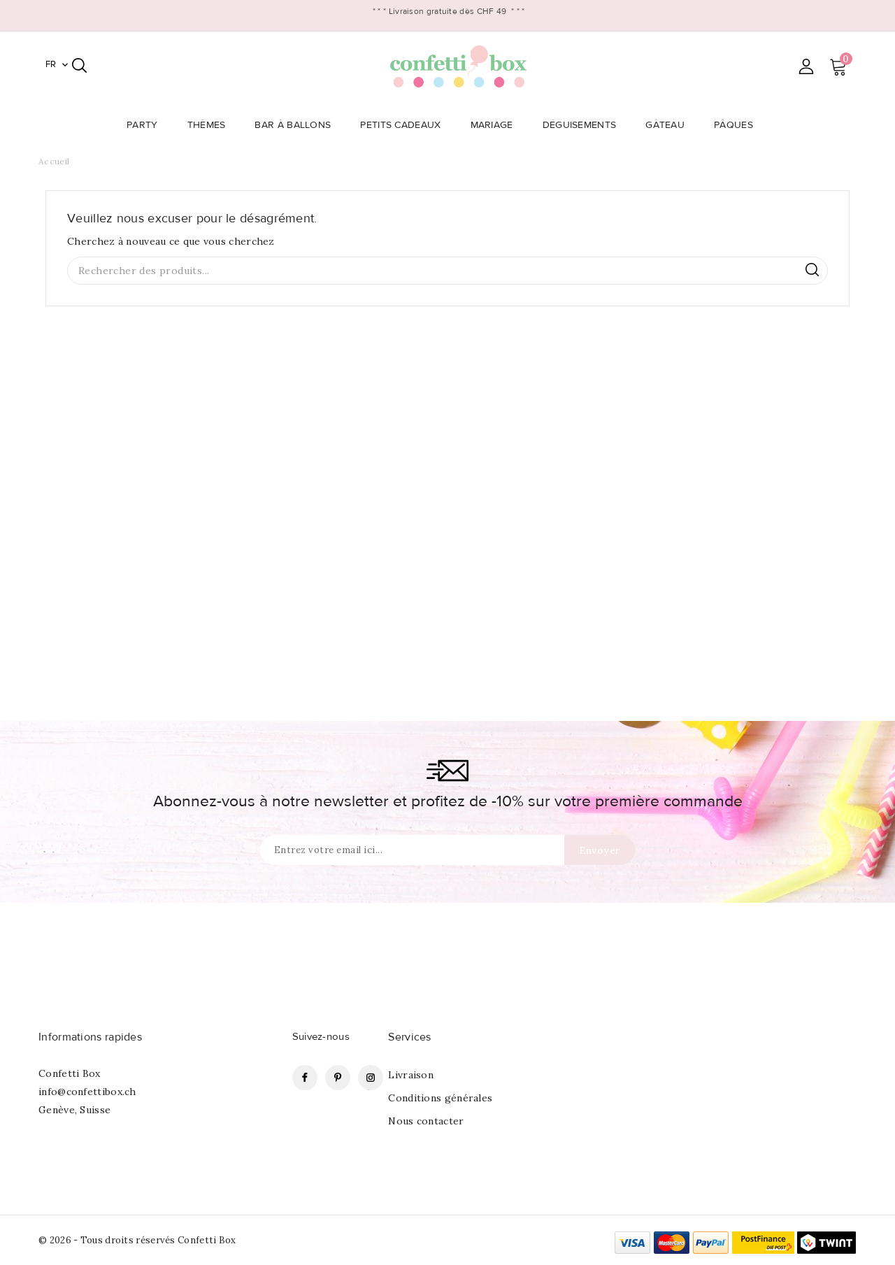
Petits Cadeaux (404, 125)
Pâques (737, 125)
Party (146, 125)
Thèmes (210, 125)
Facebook (304, 1077)
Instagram (370, 1077)
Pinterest (337, 1077)
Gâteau (669, 125)
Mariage (496, 125)
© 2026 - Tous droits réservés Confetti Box (137, 1240)
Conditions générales (440, 1098)
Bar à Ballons (297, 125)
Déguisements (584, 125)
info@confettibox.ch (87, 1091)
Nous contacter (426, 1121)
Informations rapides (90, 1037)
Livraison (411, 1075)
